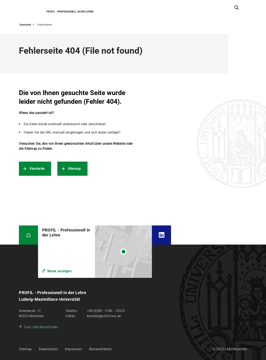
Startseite (25, 24)
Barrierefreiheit (100, 349)
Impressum (73, 349)
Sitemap (74, 169)
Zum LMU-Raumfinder (41, 327)
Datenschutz (48, 349)
